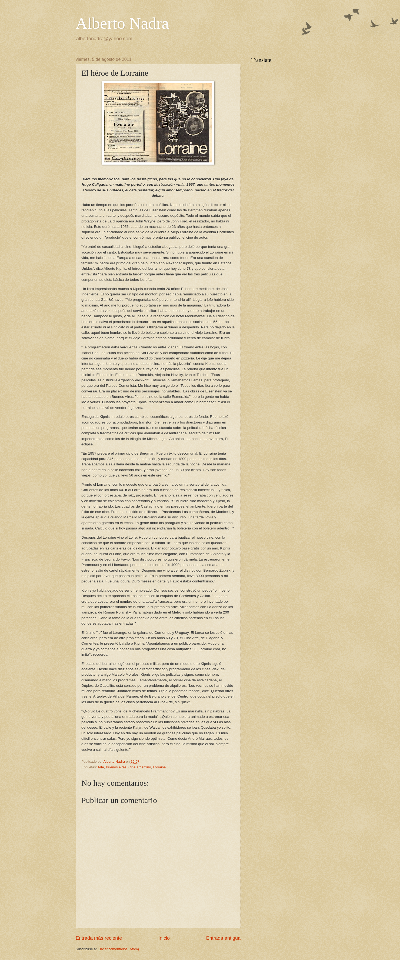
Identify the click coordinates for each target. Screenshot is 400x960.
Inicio (164, 938)
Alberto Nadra (122, 23)
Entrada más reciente (99, 938)
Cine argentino (139, 767)
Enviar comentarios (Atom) (118, 949)
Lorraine (159, 767)
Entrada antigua (223, 938)
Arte (101, 767)
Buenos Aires (116, 767)
